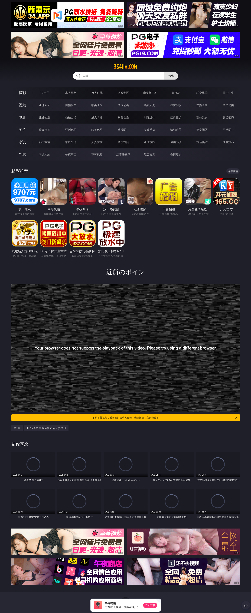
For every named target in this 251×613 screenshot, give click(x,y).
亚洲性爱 (44, 117)
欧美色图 (97, 130)
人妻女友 (97, 142)
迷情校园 (149, 142)
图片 (22, 129)
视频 (22, 105)
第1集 (17, 428)
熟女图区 (202, 130)
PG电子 (44, 93)
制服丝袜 (149, 117)
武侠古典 (123, 142)
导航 (22, 154)
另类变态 (228, 117)
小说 (22, 142)
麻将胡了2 (149, 93)
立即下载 (150, 605)
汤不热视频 (123, 154)
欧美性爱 (123, 117)
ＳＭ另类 (228, 105)
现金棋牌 (202, 93)
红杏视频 (149, 154)
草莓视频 (97, 154)
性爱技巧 (228, 142)
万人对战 (97, 93)
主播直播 (202, 105)
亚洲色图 (70, 130)
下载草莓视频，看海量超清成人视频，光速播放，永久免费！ (165, 418)
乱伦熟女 (202, 117)
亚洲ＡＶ (44, 105)
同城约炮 (44, 154)
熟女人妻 (149, 105)
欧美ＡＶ (97, 105)
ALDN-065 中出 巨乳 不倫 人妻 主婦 (46, 428)
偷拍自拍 (70, 117)
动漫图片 (123, 130)
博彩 (22, 92)
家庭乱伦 (70, 142)
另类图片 (228, 130)
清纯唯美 (175, 130)
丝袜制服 (175, 105)
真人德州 (70, 93)
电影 (22, 117)
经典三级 (175, 117)
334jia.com (125, 66)
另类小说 (175, 142)
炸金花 (176, 93)
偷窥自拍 (44, 130)
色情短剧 (175, 154)
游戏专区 (123, 93)
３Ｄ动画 (123, 105)
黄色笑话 (202, 142)
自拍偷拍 (70, 105)
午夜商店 (70, 154)
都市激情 (44, 142)
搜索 (171, 76)
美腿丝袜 (149, 130)
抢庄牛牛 (228, 93)
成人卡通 (97, 117)
